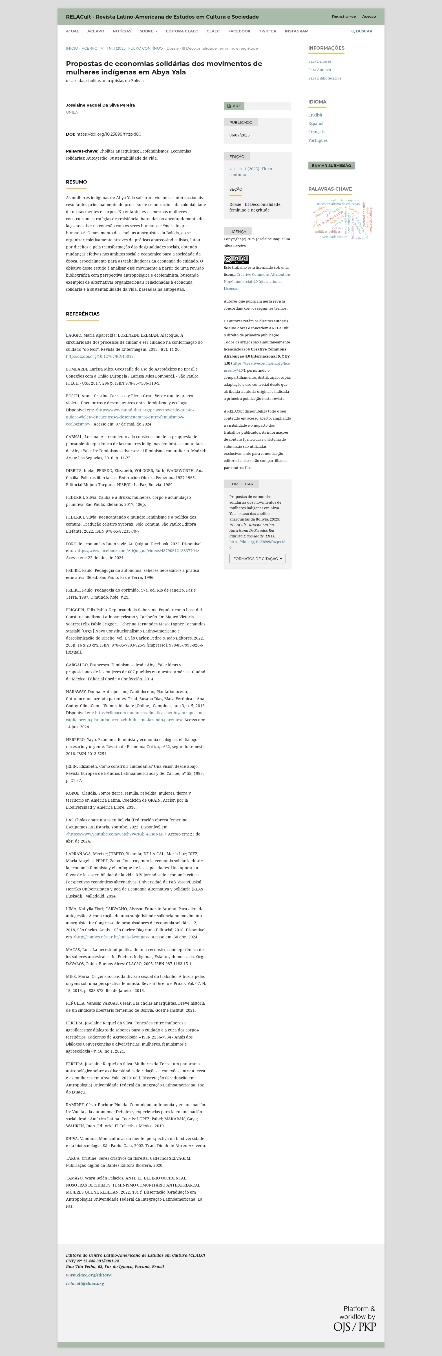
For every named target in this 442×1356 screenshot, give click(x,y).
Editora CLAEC (182, 31)
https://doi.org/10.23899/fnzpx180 (108, 134)
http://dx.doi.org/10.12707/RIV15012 (100, 356)
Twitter (268, 31)
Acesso (369, 16)
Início (72, 48)
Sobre (147, 31)
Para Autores (319, 69)
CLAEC (213, 31)
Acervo (95, 31)
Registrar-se (344, 16)
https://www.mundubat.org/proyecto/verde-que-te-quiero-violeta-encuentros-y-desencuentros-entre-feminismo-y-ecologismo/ (130, 417)
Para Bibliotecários (324, 78)
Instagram (296, 31)
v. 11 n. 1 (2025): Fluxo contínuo (132, 48)
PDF (236, 105)
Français (316, 132)
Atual (72, 31)
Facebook (239, 31)
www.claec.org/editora (89, 1275)
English (315, 115)
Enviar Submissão (331, 165)
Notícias (122, 31)
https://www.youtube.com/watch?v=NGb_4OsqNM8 (116, 834)
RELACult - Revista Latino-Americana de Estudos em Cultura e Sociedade (162, 17)
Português (318, 140)
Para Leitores (320, 61)
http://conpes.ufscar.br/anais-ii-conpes (111, 937)
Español (315, 123)
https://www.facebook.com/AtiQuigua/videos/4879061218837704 (136, 550)
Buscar (362, 31)
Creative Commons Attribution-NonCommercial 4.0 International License (257, 281)
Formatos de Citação (255, 558)
